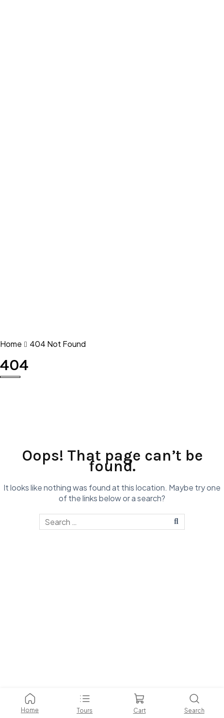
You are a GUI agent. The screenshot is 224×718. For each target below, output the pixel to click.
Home (11, 344)
